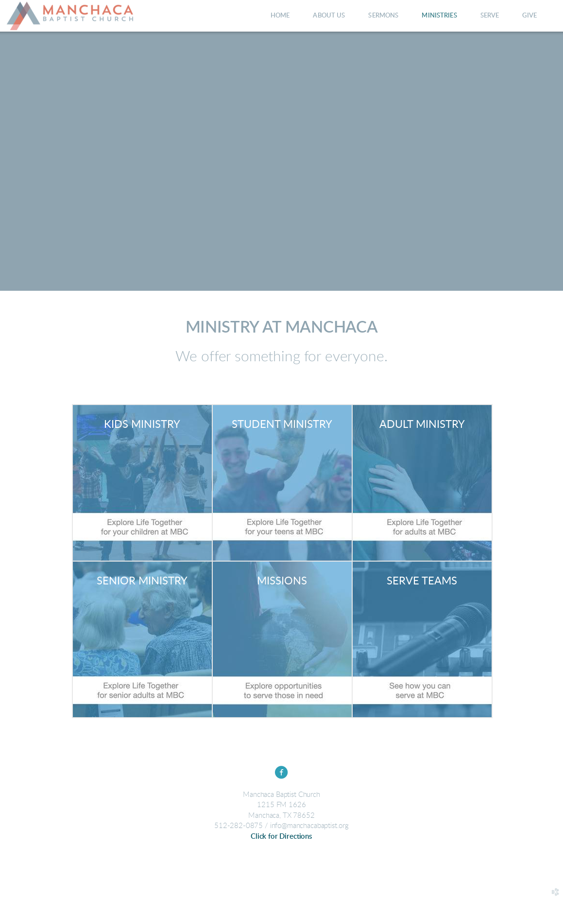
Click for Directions (281, 836)
